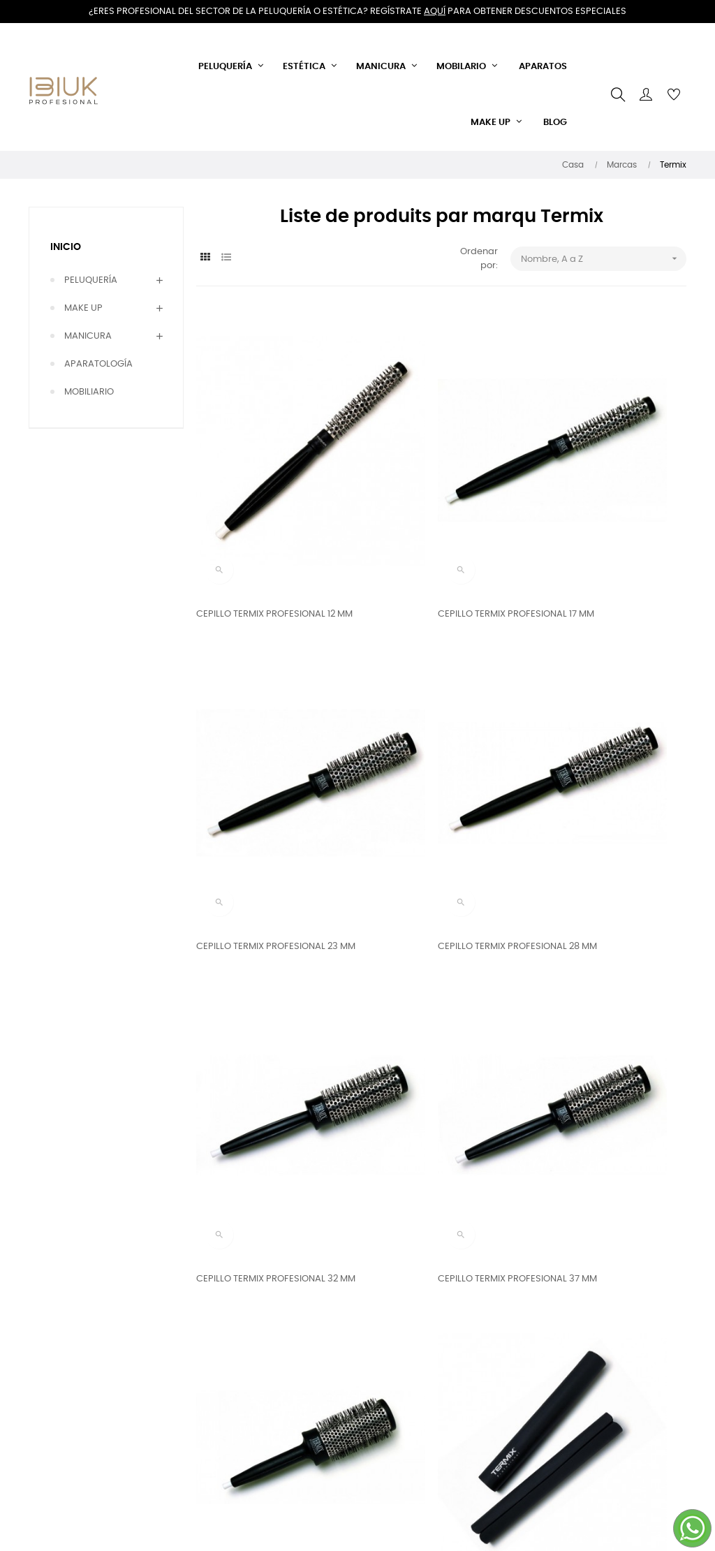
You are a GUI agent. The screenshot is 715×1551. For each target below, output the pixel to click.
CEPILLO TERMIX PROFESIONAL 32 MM (435, 782)
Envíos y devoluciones (244, 1334)
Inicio (65, 247)
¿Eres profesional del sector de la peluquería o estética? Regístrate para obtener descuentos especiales (357, 11)
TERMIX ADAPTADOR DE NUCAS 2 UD (434, 1036)
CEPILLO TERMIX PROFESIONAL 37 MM (602, 782)
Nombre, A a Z (603, 259)
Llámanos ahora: (345, 1357)
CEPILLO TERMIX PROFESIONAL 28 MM (267, 782)
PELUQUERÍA (90, 280)
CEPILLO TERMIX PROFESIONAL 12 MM (265, 528)
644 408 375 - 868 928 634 (357, 1390)
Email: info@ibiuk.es (351, 1422)
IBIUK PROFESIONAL (349, 1447)
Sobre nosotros (230, 1398)
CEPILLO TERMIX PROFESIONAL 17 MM (433, 528)
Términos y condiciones (223, 1366)
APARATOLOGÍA (98, 364)
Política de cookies (237, 1448)
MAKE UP (83, 308)
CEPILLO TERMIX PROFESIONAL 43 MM (267, 1036)
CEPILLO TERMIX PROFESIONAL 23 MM (602, 528)
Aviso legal (220, 1423)
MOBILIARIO (89, 392)
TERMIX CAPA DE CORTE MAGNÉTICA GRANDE (582, 1036)
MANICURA (88, 336)
